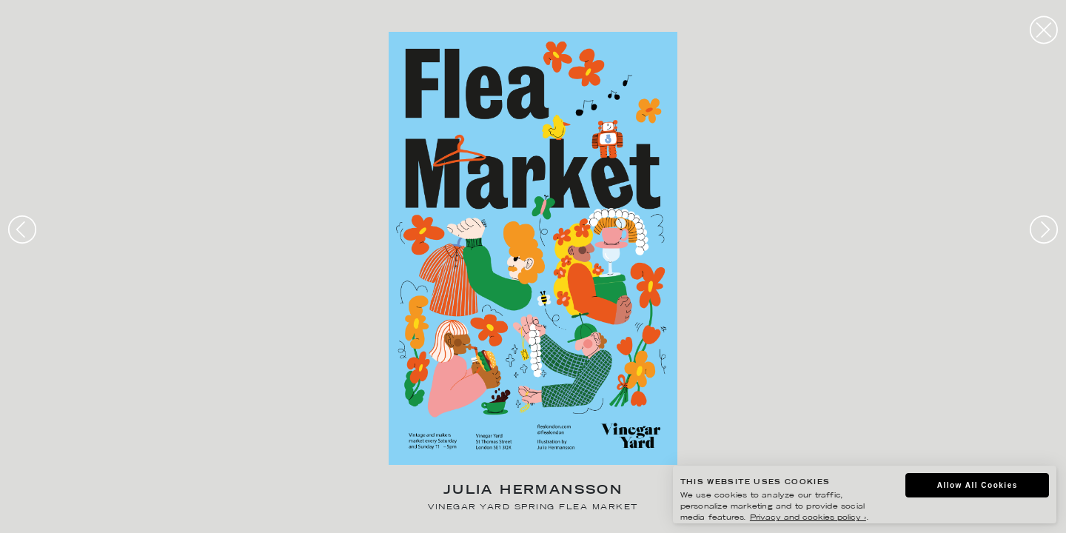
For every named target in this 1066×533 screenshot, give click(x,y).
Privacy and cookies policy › (808, 517)
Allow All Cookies (977, 485)
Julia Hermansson (533, 491)
